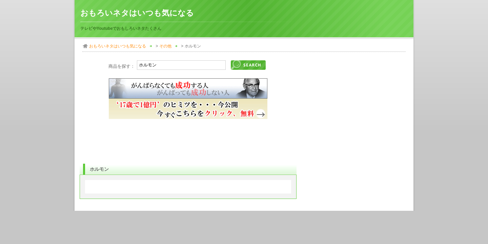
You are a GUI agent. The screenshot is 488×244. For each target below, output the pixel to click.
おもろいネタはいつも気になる (137, 13)
